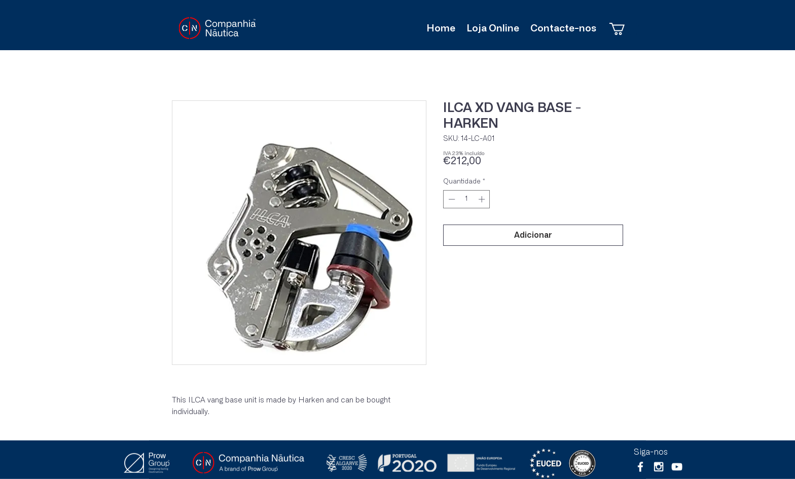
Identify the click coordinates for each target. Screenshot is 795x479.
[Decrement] (451, 199)
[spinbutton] (467, 199)
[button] (624, 29)
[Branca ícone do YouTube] (676, 466)
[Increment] (483, 199)
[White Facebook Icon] (640, 466)
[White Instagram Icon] (658, 466)
